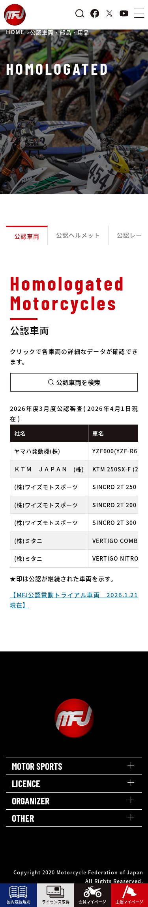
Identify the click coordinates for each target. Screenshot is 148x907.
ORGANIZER (30, 800)
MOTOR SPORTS (37, 766)
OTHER (23, 818)
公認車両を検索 (74, 382)
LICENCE (26, 783)
